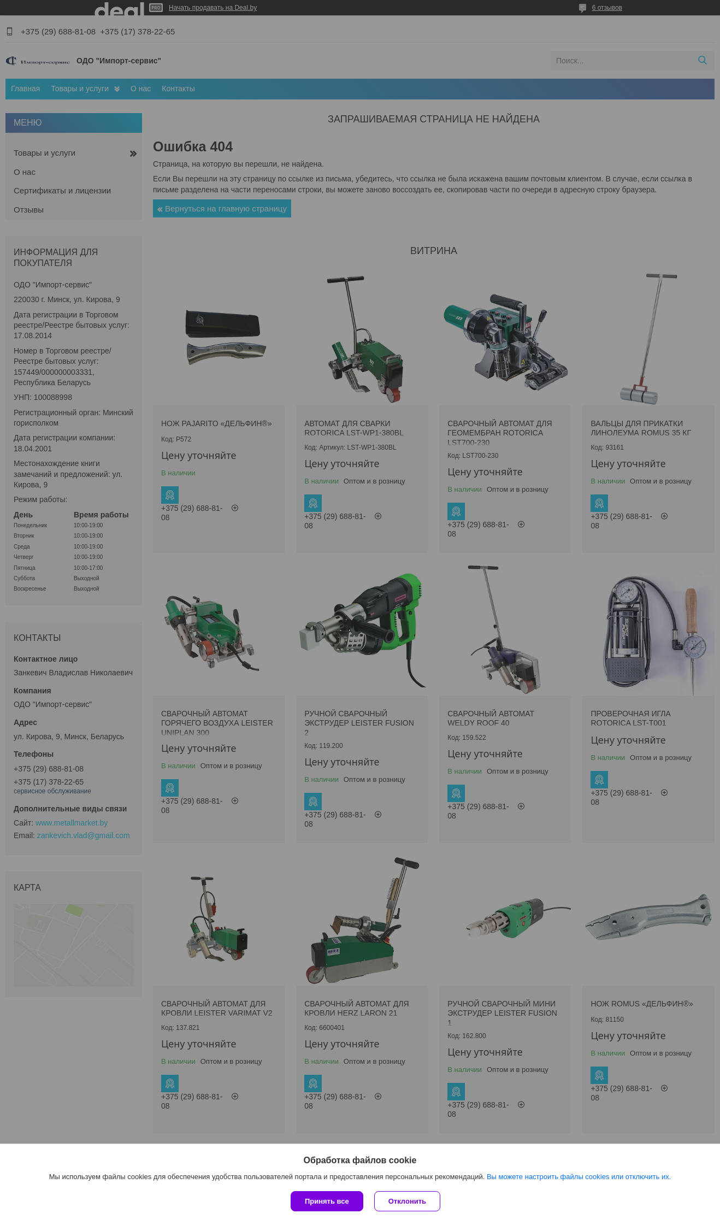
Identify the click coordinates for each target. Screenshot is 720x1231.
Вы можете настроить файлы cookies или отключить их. (579, 1177)
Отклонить (407, 1201)
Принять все (327, 1201)
